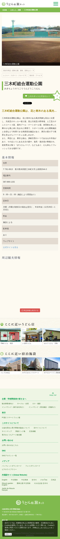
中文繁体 (14, 480)
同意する (8, 534)
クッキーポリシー (44, 527)
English (4, 480)
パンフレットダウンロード (12, 466)
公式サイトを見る (10, 247)
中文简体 (24, 480)
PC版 (4, 417)
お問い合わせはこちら (10, 445)
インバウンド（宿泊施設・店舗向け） (43, 407)
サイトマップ (7, 431)
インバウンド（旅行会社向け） (13, 407)
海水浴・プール (34, 75)
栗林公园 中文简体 (23, 483)
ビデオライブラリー (9, 469)
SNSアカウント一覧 (9, 456)
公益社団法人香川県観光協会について (16, 428)
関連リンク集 (20, 431)
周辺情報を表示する (30, 310)
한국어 (34, 480)
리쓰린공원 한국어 (41, 483)
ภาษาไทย (43, 480)
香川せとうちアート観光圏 (12, 435)
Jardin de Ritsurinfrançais (8, 489)
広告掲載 (32, 431)
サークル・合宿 (23, 404)
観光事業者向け (7, 404)
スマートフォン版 (13, 417)
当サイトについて (40, 428)
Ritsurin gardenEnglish (7, 484)
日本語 (53, 480)
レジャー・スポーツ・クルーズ (14, 75)
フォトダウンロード (32, 466)
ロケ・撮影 (36, 404)
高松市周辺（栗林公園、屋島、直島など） (17, 70)
